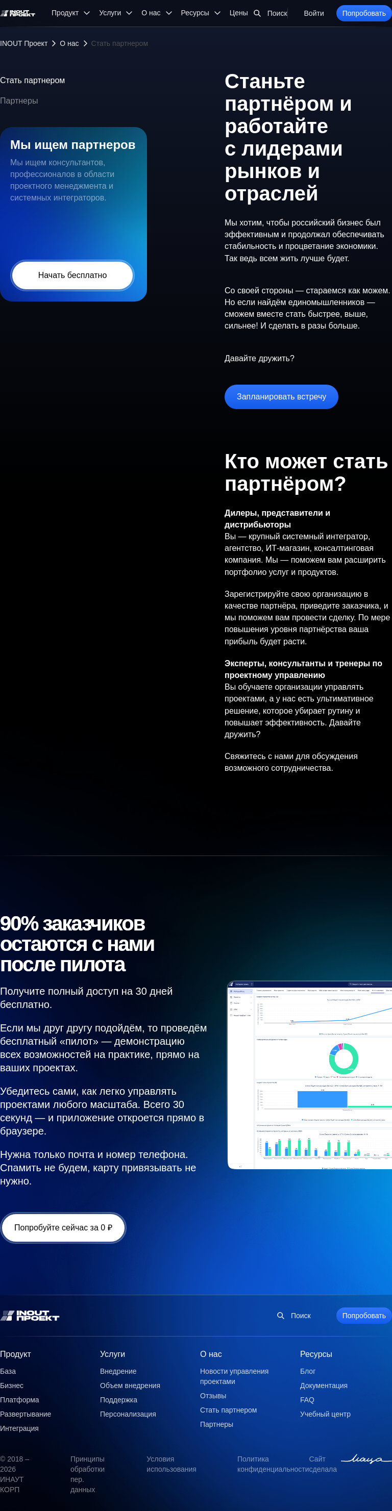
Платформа (19, 1400)
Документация (324, 1385)
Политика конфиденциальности (273, 1464)
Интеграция (19, 1428)
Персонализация (128, 1414)
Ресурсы (316, 1354)
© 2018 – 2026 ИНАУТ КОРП (14, 1474)
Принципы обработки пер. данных (87, 1474)
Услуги (112, 1354)
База (8, 1371)
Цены (239, 13)
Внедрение (118, 1371)
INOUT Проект (23, 43)
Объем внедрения (130, 1385)
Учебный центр (325, 1414)
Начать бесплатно (72, 275)
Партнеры (19, 100)
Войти (314, 13)
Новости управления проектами (234, 1376)
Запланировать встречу (281, 396)
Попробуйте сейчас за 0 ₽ (63, 1227)
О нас (69, 43)
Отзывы (213, 1396)
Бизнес (11, 1385)
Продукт (15, 1354)
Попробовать (364, 13)
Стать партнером (32, 80)
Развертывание (25, 1414)
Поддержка (118, 1400)
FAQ (307, 1400)
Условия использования (171, 1464)
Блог (307, 1371)
